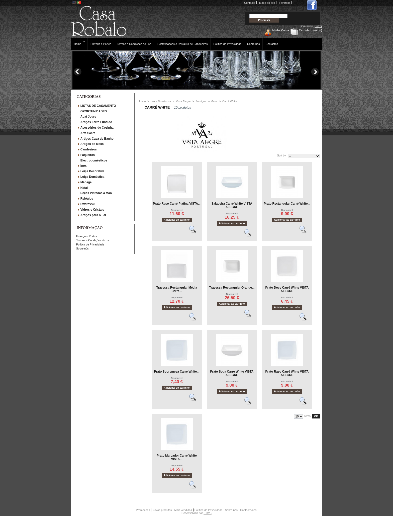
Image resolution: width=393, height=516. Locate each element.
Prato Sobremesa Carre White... (177, 371)
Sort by (281, 155)
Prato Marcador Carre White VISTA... (177, 457)
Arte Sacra (87, 133)
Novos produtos (162, 509)
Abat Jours (88, 116)
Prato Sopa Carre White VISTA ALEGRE (231, 373)
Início (142, 101)
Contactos (271, 43)
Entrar (318, 26)
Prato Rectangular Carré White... (287, 203)
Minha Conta (280, 30)
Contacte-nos (248, 509)
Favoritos (284, 2)
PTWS (208, 512)
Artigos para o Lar (93, 215)
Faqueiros (87, 155)
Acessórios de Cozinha (97, 127)
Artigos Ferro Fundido (96, 122)
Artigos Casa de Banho (97, 138)
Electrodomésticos (93, 160)
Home (78, 43)
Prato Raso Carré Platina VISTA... (177, 203)
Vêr (195, 231)
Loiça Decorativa (92, 171)
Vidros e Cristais (92, 209)
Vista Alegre (183, 101)
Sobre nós (253, 43)
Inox (83, 165)
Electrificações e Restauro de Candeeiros (182, 43)
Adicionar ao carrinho (176, 219)
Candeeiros (88, 149)
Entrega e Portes (100, 43)
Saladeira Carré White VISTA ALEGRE (231, 205)
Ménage (86, 182)
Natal (84, 188)
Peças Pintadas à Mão (96, 193)
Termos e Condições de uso (134, 43)
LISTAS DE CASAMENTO (98, 106)
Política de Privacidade (227, 43)
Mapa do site (267, 2)
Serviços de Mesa (206, 101)
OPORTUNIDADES (93, 111)
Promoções (143, 509)
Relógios (86, 198)
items (307, 415)
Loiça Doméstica (92, 177)
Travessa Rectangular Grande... (232, 287)
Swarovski (87, 204)
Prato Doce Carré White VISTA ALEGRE (287, 289)
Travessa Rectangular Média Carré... (176, 289)
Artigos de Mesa (92, 144)
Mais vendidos (183, 509)
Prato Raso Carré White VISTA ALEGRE (287, 373)
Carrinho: (305, 30)
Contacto (249, 2)
